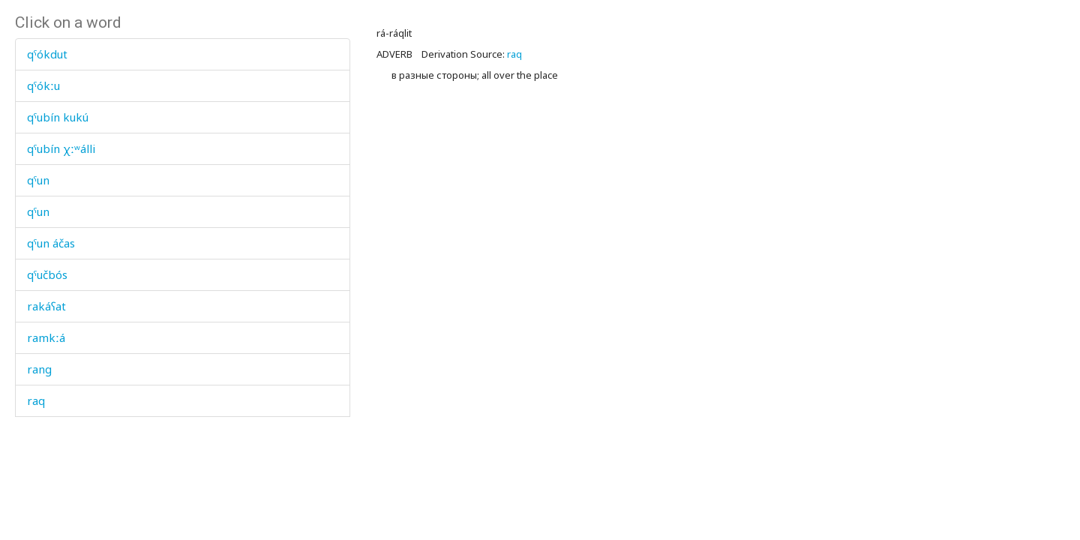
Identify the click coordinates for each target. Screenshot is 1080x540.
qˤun (38, 180)
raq (36, 400)
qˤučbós (47, 274)
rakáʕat (46, 306)
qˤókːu (43, 85)
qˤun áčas (51, 243)
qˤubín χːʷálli (61, 148)
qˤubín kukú (57, 117)
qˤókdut (47, 54)
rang (39, 369)
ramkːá (46, 337)
